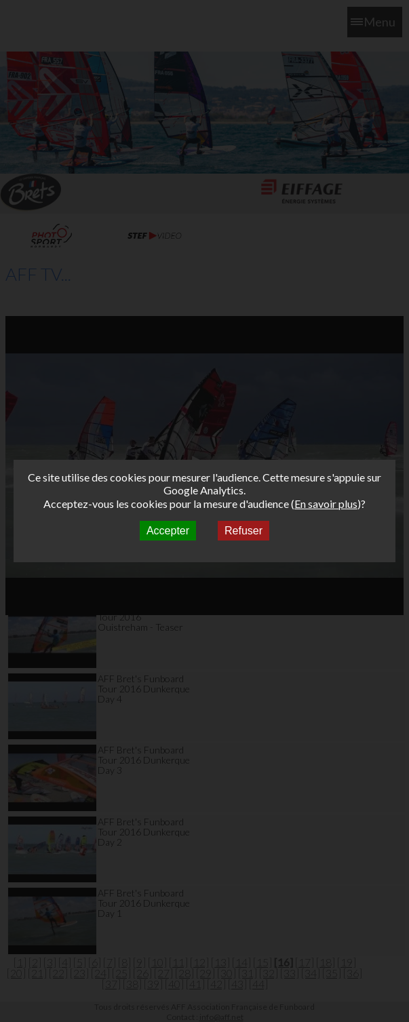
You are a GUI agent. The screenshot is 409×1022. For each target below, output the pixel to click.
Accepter (168, 530)
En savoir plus (325, 503)
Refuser (243, 530)
